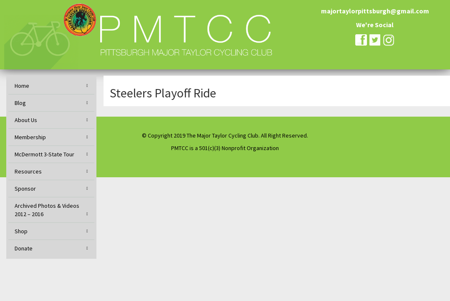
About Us (26, 120)
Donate (24, 248)
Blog (20, 103)
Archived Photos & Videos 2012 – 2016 (47, 210)
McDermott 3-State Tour (44, 154)
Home (22, 85)
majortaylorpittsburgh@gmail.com (375, 11)
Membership (30, 137)
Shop (21, 231)
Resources (28, 171)
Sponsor (25, 188)
